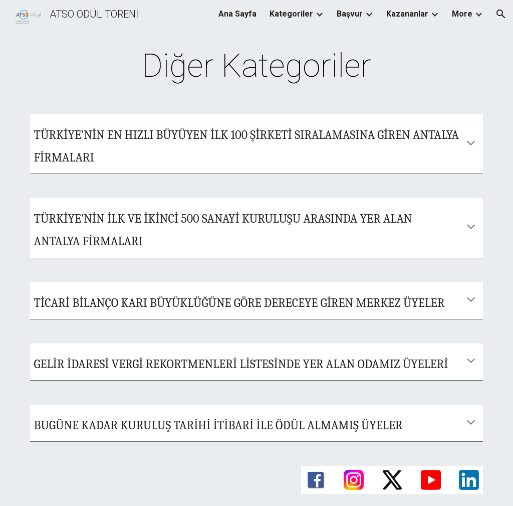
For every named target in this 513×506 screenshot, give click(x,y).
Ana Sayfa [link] (237, 14)
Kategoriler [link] (291, 14)
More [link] (462, 14)
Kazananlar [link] (407, 14)
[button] (501, 14)
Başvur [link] (350, 14)
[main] (256, 66)
